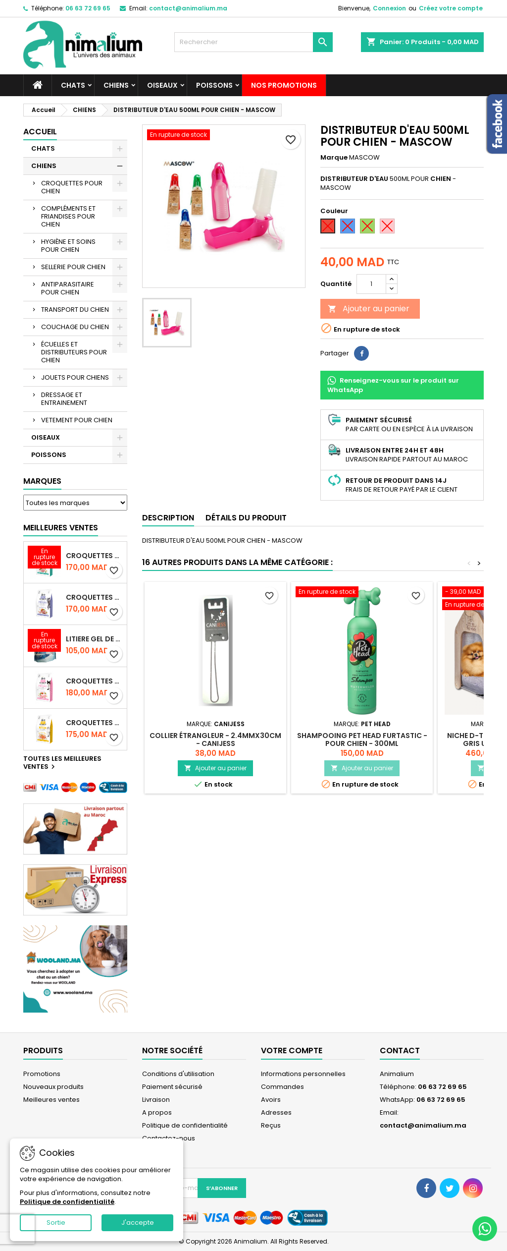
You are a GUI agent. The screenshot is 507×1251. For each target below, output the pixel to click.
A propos (157, 1112)
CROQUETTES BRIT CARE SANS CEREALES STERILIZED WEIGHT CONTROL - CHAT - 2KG (94, 597)
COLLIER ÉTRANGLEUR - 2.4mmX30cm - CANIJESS (215, 739)
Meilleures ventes (51, 1099)
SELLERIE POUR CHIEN (73, 267)
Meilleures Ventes (60, 527)
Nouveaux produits (53, 1086)
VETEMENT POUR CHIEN (76, 420)
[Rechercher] (253, 42)
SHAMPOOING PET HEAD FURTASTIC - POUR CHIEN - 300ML (362, 739)
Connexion (389, 8)
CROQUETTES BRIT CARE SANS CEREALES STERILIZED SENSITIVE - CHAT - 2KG (94, 681)
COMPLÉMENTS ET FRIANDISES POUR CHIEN (68, 216)
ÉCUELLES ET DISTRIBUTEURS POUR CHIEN (74, 352)
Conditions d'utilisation (178, 1074)
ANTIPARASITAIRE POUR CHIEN (67, 288)
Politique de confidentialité (185, 1125)
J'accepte (137, 1222)
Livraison (156, 1099)
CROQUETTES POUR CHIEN (71, 187)
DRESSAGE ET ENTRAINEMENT (64, 398)
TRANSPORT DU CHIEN (75, 309)
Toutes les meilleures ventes (62, 763)
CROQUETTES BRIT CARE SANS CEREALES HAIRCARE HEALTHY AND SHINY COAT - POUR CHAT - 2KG (94, 723)
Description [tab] (168, 517)
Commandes (282, 1086)
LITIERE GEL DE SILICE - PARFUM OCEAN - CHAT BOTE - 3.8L (94, 639)
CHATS (73, 85)
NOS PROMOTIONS (284, 85)
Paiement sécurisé (172, 1086)
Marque (334, 157)
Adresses (276, 1112)
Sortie (56, 1222)
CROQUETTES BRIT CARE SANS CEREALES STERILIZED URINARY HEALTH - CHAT (94, 556)
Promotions (41, 1074)
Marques (42, 481)
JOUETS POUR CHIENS (75, 377)
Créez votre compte (451, 8)
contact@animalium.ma (188, 8)
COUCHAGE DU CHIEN (75, 327)
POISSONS (214, 85)
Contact (400, 1050)
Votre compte (291, 1050)
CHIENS (116, 85)
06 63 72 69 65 (87, 8)
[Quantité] (371, 284)
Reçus (271, 1125)
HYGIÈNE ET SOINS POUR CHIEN (68, 245)
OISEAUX (162, 85)
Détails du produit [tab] (246, 517)
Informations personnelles (303, 1074)
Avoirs (271, 1099)
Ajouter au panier (368, 308)
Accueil (40, 131)
